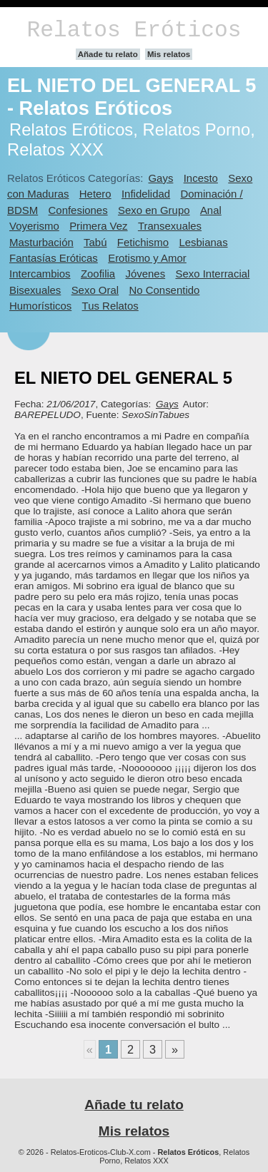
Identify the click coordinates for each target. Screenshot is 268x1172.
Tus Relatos (110, 306)
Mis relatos (168, 54)
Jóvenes (145, 273)
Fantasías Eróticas (53, 258)
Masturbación (41, 242)
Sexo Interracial (212, 273)
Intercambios (40, 273)
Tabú (95, 242)
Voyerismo (34, 226)
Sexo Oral (95, 290)
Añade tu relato (108, 54)
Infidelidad (145, 194)
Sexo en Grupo (154, 210)
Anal (211, 210)
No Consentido (164, 290)
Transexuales (170, 226)
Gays (160, 178)
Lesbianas (203, 242)
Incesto (201, 178)
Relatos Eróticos (133, 30)
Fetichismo (143, 242)
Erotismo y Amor (147, 258)
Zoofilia (98, 273)
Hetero (95, 194)
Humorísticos (40, 306)
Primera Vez (98, 226)
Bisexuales (35, 290)
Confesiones (78, 210)
